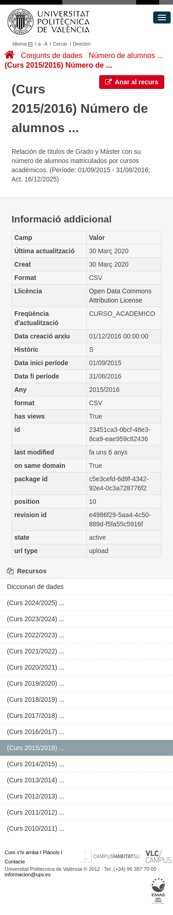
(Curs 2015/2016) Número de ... (58, 65)
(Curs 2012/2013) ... (36, 796)
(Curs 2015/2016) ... (36, 748)
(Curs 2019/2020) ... (36, 683)
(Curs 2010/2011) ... (36, 828)
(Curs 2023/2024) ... (36, 619)
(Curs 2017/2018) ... (36, 715)
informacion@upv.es (28, 874)
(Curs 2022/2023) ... (36, 635)
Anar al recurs (132, 82)
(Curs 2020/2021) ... (36, 667)
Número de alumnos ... (126, 55)
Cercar (60, 44)
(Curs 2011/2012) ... (36, 812)
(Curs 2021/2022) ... (36, 651)
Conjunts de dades (51, 55)
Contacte (15, 861)
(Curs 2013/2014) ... (36, 780)
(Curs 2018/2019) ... (36, 699)
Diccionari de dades (35, 586)
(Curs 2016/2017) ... (36, 731)
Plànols (51, 852)
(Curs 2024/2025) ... (36, 602)
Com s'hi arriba (22, 852)
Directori (81, 44)
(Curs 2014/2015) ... (36, 764)
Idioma (23, 44)
